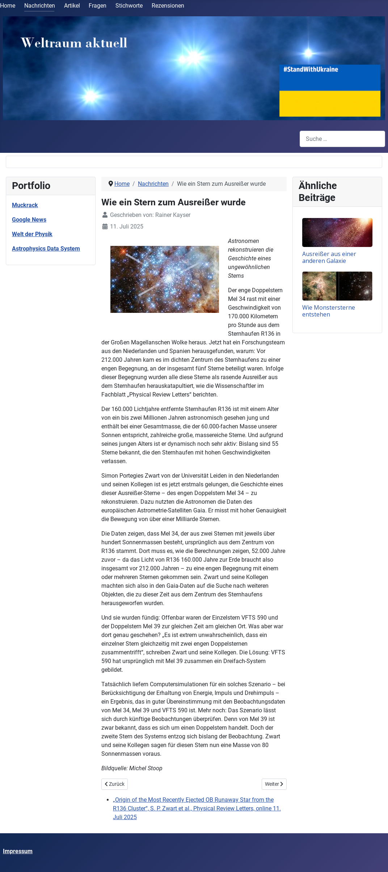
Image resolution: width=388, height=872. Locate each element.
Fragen (97, 5)
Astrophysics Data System (46, 248)
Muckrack (25, 205)
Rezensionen (168, 5)
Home (7, 5)
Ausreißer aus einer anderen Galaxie (329, 257)
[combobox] (342, 139)
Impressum (18, 851)
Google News (29, 219)
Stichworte (129, 5)
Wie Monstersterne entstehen (328, 310)
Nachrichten (39, 5)
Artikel (72, 5)
